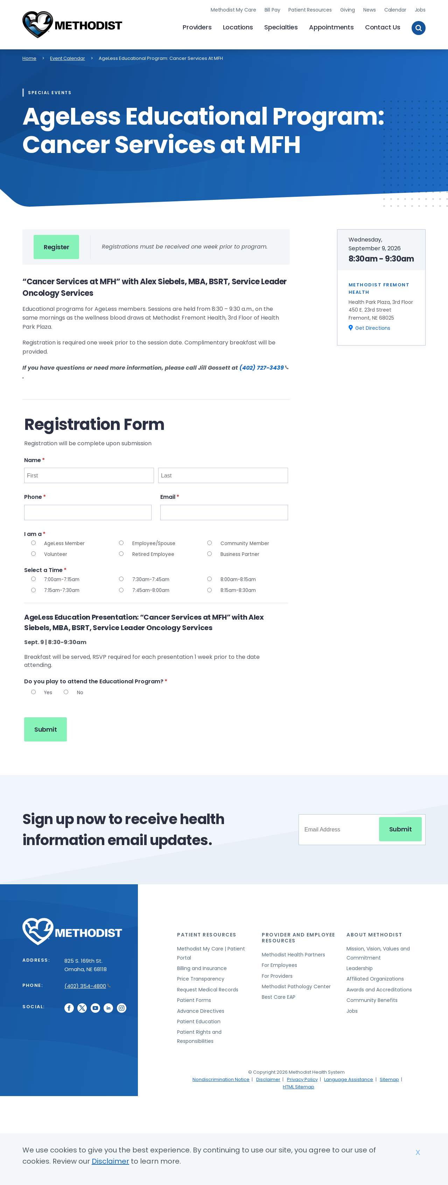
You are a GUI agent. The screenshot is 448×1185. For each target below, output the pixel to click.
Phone (48, 495)
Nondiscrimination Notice (221, 1077)
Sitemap (389, 1077)
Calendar (395, 8)
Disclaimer (268, 1077)
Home (29, 56)
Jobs (420, 8)
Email (183, 495)
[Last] (223, 473)
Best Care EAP (278, 995)
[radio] (33, 541)
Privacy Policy (302, 1077)
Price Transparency (200, 977)
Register (56, 245)
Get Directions (372, 326)
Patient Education (198, 1019)
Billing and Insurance (202, 966)
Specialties (281, 26)
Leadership (359, 966)
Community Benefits (372, 998)
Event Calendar (67, 56)
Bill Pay (272, 8)
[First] (89, 473)
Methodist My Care (233, 8)
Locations (238, 26)
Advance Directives (200, 1008)
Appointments (331, 26)
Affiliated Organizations (375, 977)
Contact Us (382, 26)
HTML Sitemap (298, 1084)
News (369, 8)
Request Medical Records (207, 987)
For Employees (279, 963)
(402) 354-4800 (87, 984)
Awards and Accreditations (379, 987)
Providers (197, 26)
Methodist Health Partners (293, 952)
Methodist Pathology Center (296, 984)
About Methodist (374, 932)
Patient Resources (310, 8)
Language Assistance (348, 1077)
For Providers (277, 973)
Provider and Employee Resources (298, 935)
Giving (347, 8)
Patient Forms (194, 998)
